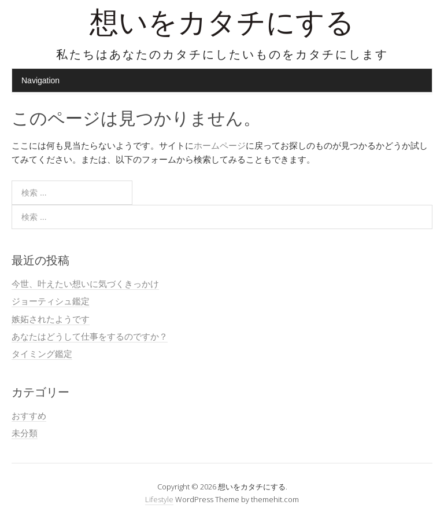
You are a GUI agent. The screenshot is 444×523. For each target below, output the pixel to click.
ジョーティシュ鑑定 (51, 301)
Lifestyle (159, 499)
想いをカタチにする (222, 25)
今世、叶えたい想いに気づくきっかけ (85, 283)
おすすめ (29, 415)
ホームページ (220, 145)
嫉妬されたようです (51, 319)
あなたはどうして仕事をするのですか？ (90, 336)
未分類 (25, 433)
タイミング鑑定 (42, 353)
